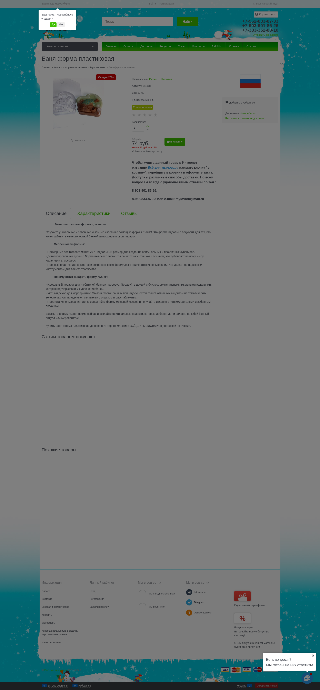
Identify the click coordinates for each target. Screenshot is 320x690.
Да (53, 24)
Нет (61, 24)
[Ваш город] (313, 655)
